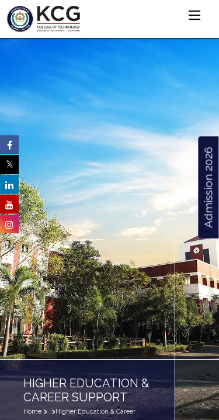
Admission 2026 (207, 187)
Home (32, 411)
